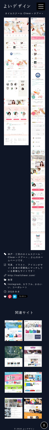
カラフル (28, 284)
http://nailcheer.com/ (21, 275)
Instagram (14, 284)
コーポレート (19, 287)
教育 (10, 280)
